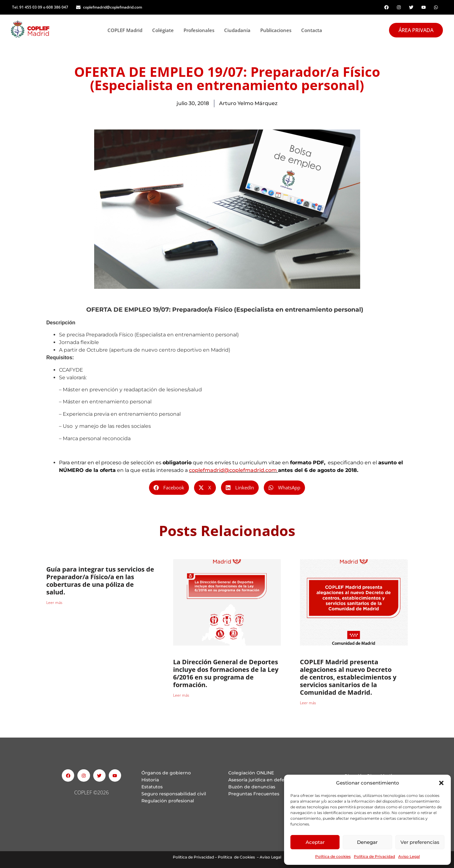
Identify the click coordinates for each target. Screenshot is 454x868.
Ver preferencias (419, 842)
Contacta (311, 30)
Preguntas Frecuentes (253, 794)
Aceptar (315, 842)
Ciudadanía (239, 30)
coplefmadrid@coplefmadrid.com (233, 470)
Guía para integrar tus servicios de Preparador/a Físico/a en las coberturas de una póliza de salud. (100, 580)
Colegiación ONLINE (251, 773)
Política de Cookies (236, 857)
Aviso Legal (409, 856)
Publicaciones (277, 30)
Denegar (367, 842)
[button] (441, 783)
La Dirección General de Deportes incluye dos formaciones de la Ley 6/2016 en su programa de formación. (225, 673)
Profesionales (201, 30)
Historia (150, 780)
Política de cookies (333, 856)
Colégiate (164, 30)
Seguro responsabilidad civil (173, 794)
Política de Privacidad (374, 856)
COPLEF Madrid (126, 30)
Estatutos (152, 787)
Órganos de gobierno (166, 773)
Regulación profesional (167, 801)
